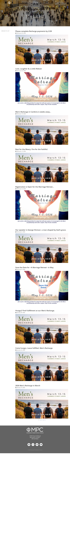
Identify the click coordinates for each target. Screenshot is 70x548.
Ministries (37, 3)
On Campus (46, 6)
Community (46, 3)
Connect (29, 3)
